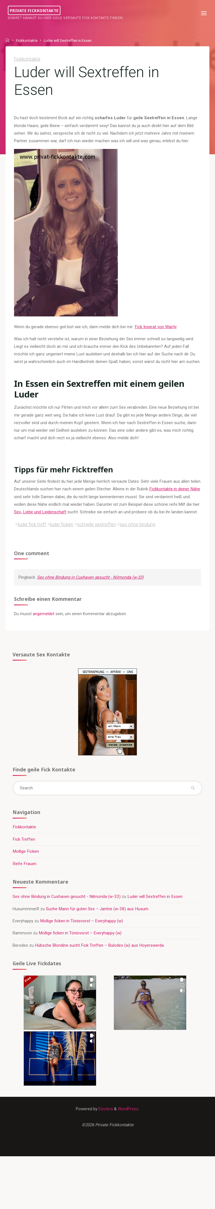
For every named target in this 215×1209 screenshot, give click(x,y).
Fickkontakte (27, 40)
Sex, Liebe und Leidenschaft (48, 514)
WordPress (128, 1121)
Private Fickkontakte (34, 10)
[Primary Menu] (203, 13)
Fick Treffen (24, 851)
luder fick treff (32, 534)
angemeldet (44, 624)
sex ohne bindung (137, 534)
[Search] (192, 799)
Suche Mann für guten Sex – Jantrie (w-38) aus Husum (98, 920)
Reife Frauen (25, 875)
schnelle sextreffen (96, 534)
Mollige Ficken (26, 863)
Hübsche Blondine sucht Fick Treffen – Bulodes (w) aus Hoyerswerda (99, 957)
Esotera (105, 1121)
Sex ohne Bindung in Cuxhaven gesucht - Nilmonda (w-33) (92, 587)
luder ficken (61, 534)
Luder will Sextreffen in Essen (155, 908)
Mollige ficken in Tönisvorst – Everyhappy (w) (82, 933)
